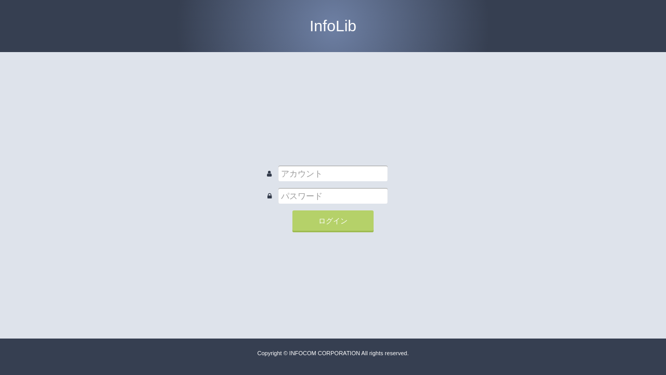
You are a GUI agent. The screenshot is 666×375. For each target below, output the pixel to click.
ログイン (333, 221)
